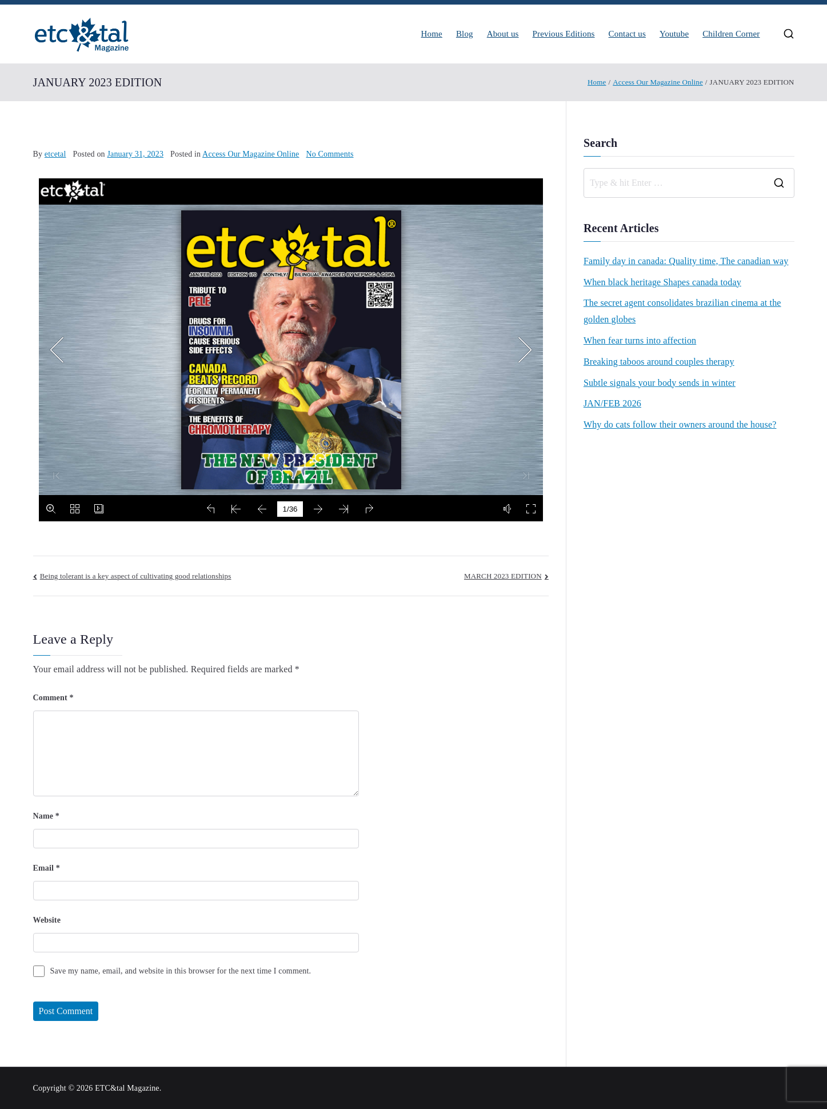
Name (46, 816)
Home (431, 34)
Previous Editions (564, 34)
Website (47, 920)
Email (46, 868)
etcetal (55, 154)
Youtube (674, 34)
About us (503, 34)
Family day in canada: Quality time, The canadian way (686, 261)
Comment (53, 697)
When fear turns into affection (640, 340)
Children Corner (731, 34)
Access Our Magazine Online (250, 154)
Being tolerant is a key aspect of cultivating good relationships (135, 576)
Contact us (627, 34)
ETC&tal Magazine (127, 1088)
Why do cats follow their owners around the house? (680, 424)
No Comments (330, 154)
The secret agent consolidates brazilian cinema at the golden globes (682, 311)
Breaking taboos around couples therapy (659, 361)
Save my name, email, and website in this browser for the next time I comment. (180, 971)
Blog (464, 34)
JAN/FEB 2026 (612, 403)
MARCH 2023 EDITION (503, 576)
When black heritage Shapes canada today (662, 282)
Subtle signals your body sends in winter (660, 383)
